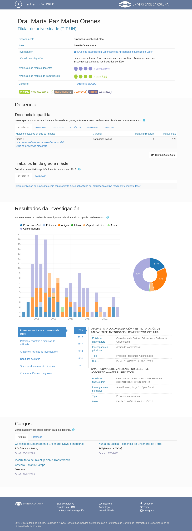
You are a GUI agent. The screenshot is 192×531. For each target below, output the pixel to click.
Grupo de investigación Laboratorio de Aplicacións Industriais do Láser (113, 51)
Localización (105, 503)
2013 (80, 358)
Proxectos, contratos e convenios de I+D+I (39, 332)
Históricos (36, 437)
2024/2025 (40, 127)
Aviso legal (104, 507)
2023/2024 (58, 127)
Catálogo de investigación (70, 510)
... (80, 364)
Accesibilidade (106, 510)
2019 (80, 337)
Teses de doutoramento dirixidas (37, 366)
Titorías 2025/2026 (163, 154)
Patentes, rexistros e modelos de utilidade (37, 343)
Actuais (22, 437)
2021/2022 (92, 127)
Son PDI (47, 4)
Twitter (145, 507)
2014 (80, 351)
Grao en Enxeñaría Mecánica (31, 146)
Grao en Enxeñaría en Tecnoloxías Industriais (40, 142)
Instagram (147, 510)
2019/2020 (40, 176)
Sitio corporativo (65, 503)
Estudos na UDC (66, 507)
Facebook (146, 503)
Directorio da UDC (85, 83)
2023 (80, 330)
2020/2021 (109, 127)
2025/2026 (23, 127)
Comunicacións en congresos (36, 373)
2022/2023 (75, 127)
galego (32, 4)
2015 (80, 344)
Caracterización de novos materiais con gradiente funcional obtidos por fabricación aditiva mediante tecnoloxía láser (78, 186)
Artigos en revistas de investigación (39, 351)
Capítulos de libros (30, 359)
